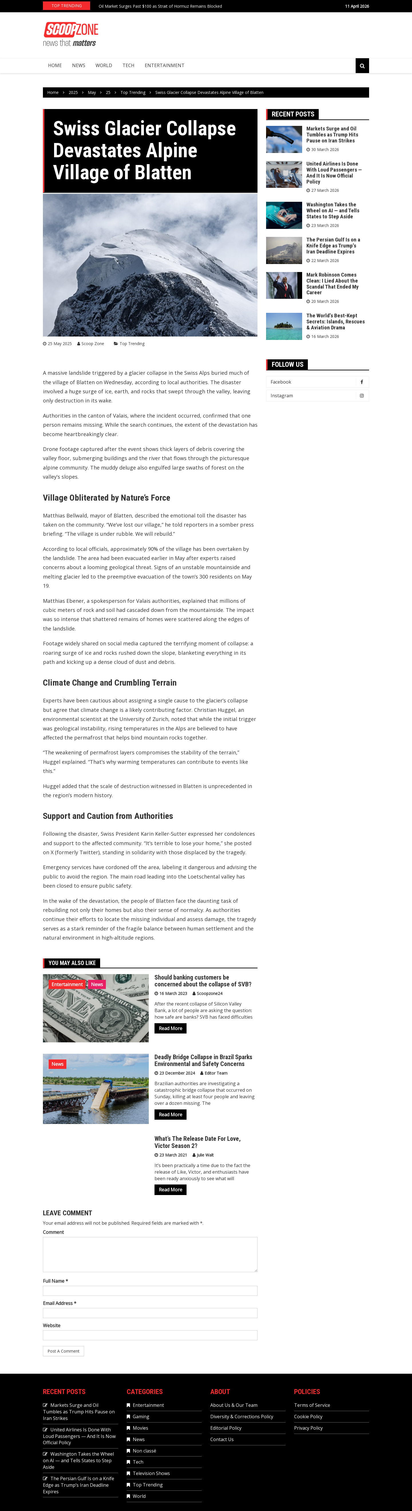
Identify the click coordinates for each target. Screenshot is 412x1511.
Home (55, 65)
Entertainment (165, 65)
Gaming (141, 1416)
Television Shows (151, 1473)
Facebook (319, 382)
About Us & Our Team (234, 1405)
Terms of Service (312, 1405)
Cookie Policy (308, 1416)
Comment (53, 1232)
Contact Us (222, 1439)
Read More (170, 1028)
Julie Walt (205, 1155)
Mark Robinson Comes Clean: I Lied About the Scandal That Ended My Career (332, 283)
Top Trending (132, 343)
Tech (128, 65)
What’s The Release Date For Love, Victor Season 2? (197, 1142)
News (78, 65)
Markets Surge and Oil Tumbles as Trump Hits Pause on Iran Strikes (332, 134)
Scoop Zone (93, 343)
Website (51, 1325)
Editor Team (216, 1073)
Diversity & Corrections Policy (241, 1416)
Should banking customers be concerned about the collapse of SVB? (203, 981)
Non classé (144, 1451)
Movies (140, 1428)
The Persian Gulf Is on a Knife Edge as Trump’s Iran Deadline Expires (333, 245)
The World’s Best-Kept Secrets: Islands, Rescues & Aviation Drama (335, 321)
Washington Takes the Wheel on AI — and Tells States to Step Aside (332, 210)
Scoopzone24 (209, 993)
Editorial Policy (225, 1428)
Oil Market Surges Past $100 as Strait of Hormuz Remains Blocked (160, 6)
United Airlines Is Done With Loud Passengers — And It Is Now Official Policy (334, 172)
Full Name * (55, 1281)
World (104, 65)
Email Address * (59, 1303)
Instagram (319, 395)
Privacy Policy (308, 1428)
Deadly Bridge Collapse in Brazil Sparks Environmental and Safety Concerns (203, 1060)
